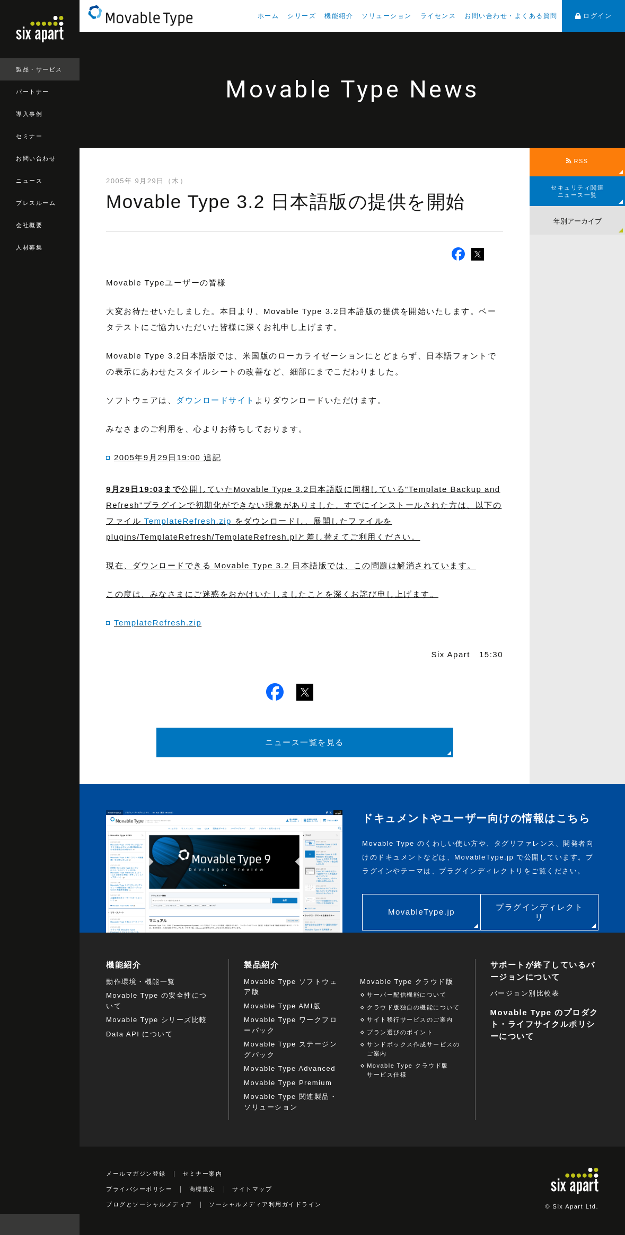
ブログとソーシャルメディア (149, 1204)
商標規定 (202, 1189)
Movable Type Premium (288, 1083)
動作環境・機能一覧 (140, 982)
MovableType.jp (421, 911)
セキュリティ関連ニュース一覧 (577, 191)
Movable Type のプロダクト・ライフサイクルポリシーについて (544, 1024)
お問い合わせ (36, 158)
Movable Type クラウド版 (406, 982)
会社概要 (29, 225)
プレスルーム (36, 203)
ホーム (268, 16)
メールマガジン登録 (136, 1173)
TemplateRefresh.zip (188, 520)
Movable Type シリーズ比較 (156, 1020)
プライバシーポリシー (139, 1189)
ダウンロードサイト (215, 400)
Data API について (139, 1034)
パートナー (32, 91)
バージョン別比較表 (525, 993)
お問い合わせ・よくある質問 (511, 16)
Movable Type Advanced (290, 1068)
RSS (577, 161)
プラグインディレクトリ (539, 912)
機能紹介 (338, 16)
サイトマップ (252, 1189)
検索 (69, 1224)
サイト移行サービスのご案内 (410, 1019)
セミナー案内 (202, 1173)
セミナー (29, 136)
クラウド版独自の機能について (413, 1007)
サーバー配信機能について (406, 994)
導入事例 (29, 114)
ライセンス (438, 16)
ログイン (593, 16)
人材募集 (29, 247)
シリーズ (301, 16)
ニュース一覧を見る (304, 742)
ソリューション (387, 16)
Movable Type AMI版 (282, 1006)
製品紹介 (261, 964)
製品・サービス (39, 69)
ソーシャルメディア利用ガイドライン (265, 1204)
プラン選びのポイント (400, 1032)
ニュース (29, 180)
